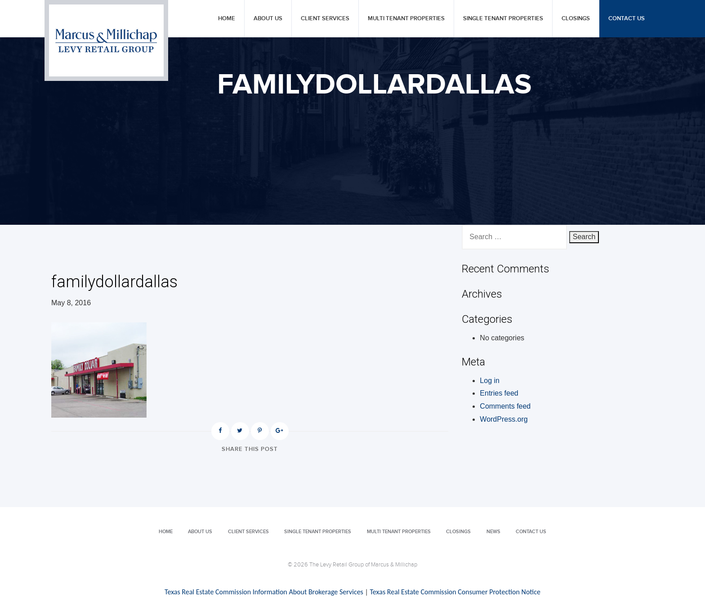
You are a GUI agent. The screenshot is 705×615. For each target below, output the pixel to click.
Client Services (325, 18)
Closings (576, 18)
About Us (268, 18)
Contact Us (626, 18)
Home (226, 18)
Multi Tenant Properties (406, 18)
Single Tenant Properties (503, 18)
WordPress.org (503, 419)
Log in (490, 380)
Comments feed (505, 406)
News (493, 532)
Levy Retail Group (106, 40)
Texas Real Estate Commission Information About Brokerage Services (264, 592)
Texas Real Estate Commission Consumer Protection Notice (455, 592)
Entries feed (499, 393)
